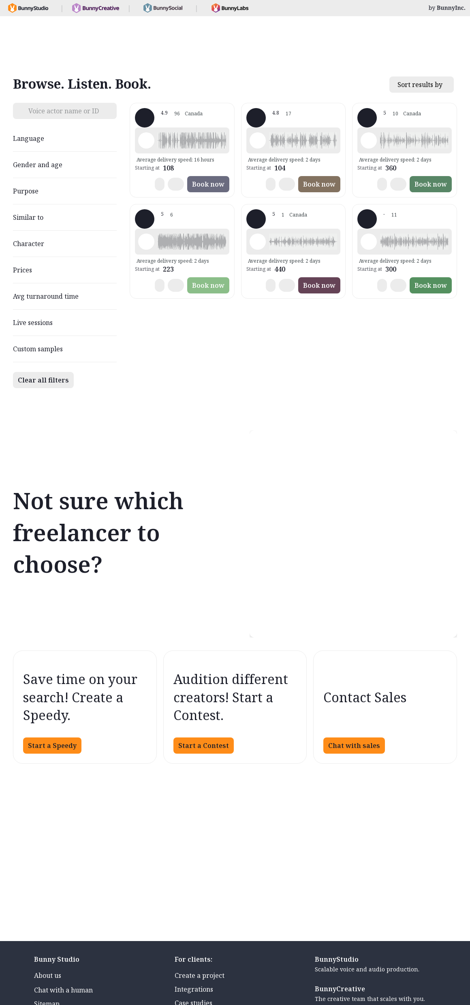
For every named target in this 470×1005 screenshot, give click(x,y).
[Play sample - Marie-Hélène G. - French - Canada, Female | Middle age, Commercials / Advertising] (258, 140)
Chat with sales (354, 745)
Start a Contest (203, 745)
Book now (208, 184)
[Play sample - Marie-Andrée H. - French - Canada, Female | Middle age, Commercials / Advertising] (146, 242)
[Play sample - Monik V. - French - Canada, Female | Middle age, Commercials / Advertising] (369, 242)
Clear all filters (43, 380)
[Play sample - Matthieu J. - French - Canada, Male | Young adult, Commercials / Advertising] (369, 140)
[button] (192, 140)
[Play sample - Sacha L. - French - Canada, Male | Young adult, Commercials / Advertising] (146, 140)
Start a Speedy (52, 745)
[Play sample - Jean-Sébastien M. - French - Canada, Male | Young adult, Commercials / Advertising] (258, 242)
